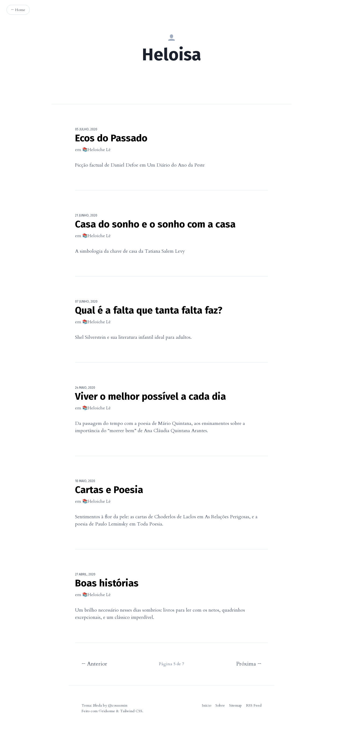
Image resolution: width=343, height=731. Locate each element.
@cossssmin (117, 705)
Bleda (97, 705)
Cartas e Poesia (109, 490)
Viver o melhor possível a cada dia (150, 396)
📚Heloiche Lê (96, 150)
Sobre (220, 705)
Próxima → (249, 663)
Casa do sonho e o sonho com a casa (155, 224)
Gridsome (107, 711)
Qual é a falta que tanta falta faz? (148, 310)
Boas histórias (107, 583)
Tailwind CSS (131, 711)
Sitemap (235, 705)
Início (206, 705)
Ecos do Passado (111, 138)
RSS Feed (254, 705)
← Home (18, 9)
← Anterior (94, 663)
